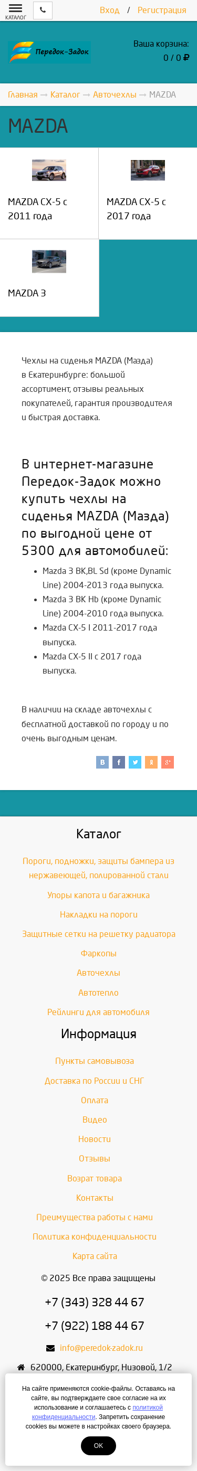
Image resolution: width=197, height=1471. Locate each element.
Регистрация (162, 10)
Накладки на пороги (99, 914)
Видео (94, 1119)
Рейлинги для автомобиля (98, 1012)
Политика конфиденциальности (95, 1236)
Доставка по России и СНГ (94, 1080)
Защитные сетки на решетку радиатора (98, 934)
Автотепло (98, 992)
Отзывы (94, 1158)
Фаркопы (99, 953)
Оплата (94, 1100)
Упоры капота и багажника (98, 895)
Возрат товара (94, 1178)
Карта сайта (94, 1256)
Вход (110, 10)
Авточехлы (98, 972)
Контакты (94, 1197)
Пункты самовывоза (94, 1061)
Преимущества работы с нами (94, 1217)
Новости (94, 1139)
